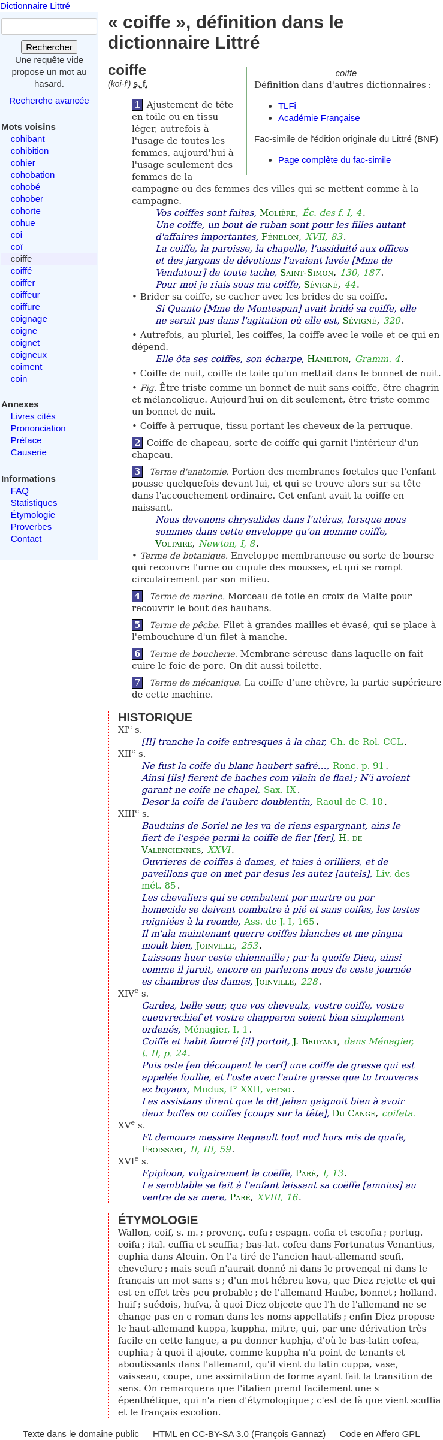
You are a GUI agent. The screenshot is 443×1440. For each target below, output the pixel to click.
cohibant (28, 139)
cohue (23, 223)
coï (17, 246)
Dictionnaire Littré (35, 6)
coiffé (21, 270)
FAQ (20, 490)
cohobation (33, 175)
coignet (25, 342)
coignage (29, 318)
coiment (27, 366)
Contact (26, 538)
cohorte (26, 211)
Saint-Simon (306, 272)
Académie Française (319, 118)
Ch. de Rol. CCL (366, 741)
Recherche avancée (49, 100)
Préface (26, 440)
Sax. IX (280, 789)
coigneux (29, 354)
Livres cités (33, 416)
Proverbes (31, 526)
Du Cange (353, 1113)
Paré (306, 1173)
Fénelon (280, 236)
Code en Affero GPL (380, 1434)
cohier (23, 163)
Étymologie (33, 514)
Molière (278, 212)
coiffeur (25, 294)
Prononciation (38, 428)
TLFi (287, 106)
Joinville (215, 945)
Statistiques (34, 502)
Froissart (162, 1149)
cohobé (25, 187)
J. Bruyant (315, 1041)
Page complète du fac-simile (334, 160)
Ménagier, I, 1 (216, 1029)
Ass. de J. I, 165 (279, 921)
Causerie (29, 452)
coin (19, 378)
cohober (27, 199)
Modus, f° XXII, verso (242, 1089)
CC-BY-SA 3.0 (220, 1434)
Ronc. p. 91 (358, 765)
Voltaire (173, 543)
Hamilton (327, 359)
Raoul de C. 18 (349, 801)
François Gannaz (288, 1434)
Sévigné (320, 284)
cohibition (30, 151)
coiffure (25, 306)
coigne (24, 330)
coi (16, 235)
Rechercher (49, 47)
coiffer (23, 282)
